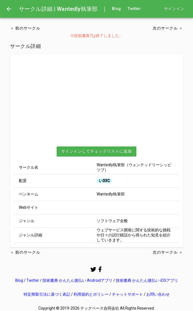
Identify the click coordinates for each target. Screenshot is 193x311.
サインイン (174, 9)
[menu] (8, 8)
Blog (116, 9)
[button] (96, 151)
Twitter (134, 9)
